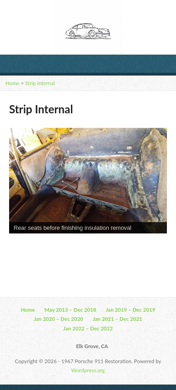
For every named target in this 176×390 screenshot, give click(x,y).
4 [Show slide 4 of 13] (53, 248)
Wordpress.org (88, 370)
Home (12, 83)
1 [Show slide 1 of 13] (17, 248)
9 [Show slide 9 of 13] (112, 248)
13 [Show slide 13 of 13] (159, 248)
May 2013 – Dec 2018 (70, 310)
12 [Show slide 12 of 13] (147, 248)
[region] (88, 195)
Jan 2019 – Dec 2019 (131, 310)
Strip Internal (40, 83)
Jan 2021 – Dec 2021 (117, 319)
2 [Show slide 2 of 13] (29, 248)
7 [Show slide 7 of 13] (88, 248)
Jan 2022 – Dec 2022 (88, 328)
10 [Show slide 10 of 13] (124, 248)
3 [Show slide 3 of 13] (41, 248)
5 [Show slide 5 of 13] (65, 248)
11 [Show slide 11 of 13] (136, 248)
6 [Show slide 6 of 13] (76, 248)
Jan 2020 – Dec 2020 (58, 319)
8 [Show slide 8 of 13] (100, 248)
